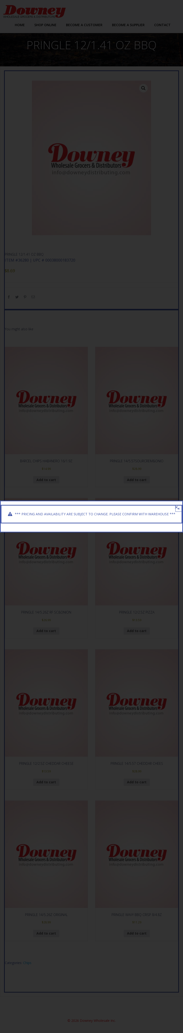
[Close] (176, 507)
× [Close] (179, 509)
